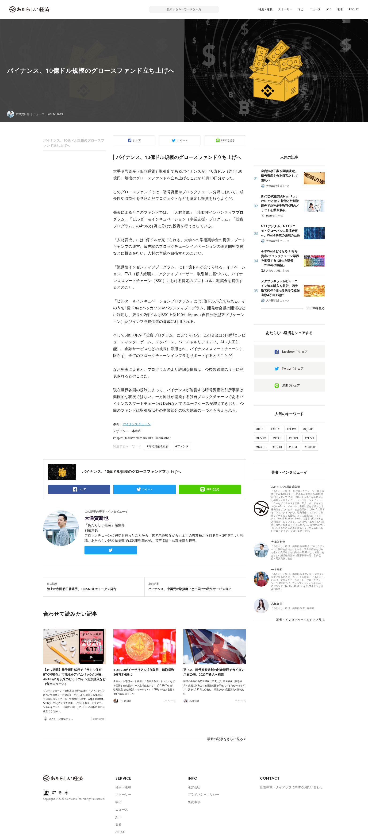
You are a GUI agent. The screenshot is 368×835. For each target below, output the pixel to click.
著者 (340, 9)
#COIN (293, 438)
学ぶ (301, 9)
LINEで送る (228, 140)
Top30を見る (316, 308)
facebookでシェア (295, 351)
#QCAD (308, 429)
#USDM (261, 438)
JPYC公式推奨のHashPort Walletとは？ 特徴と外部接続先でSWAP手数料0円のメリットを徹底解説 (280, 203)
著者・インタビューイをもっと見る (300, 620)
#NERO (291, 429)
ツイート (182, 140)
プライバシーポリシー (203, 787)
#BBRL (293, 447)
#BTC (260, 429)
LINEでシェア (291, 385)
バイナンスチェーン (137, 424)
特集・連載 (265, 9)
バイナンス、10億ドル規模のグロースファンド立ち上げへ (73, 143)
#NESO (309, 438)
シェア (137, 140)
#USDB (277, 447)
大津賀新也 (96, 518)
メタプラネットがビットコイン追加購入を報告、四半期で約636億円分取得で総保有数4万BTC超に (280, 288)
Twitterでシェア (293, 368)
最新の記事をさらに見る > (228, 735)
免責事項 (194, 795)
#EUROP (310, 447)
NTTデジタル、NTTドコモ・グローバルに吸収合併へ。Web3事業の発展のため (280, 230)
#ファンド (181, 446)
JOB (329, 9)
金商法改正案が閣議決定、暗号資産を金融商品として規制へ (279, 175)
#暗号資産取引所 (157, 446)
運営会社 (194, 780)
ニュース (315, 9)
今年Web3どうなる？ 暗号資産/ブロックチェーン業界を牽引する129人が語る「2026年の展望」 (280, 258)
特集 (280, 215)
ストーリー (285, 9)
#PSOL (277, 438)
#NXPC (260, 447)
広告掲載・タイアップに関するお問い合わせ (291, 780)
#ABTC (275, 429)
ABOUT (354, 9)
